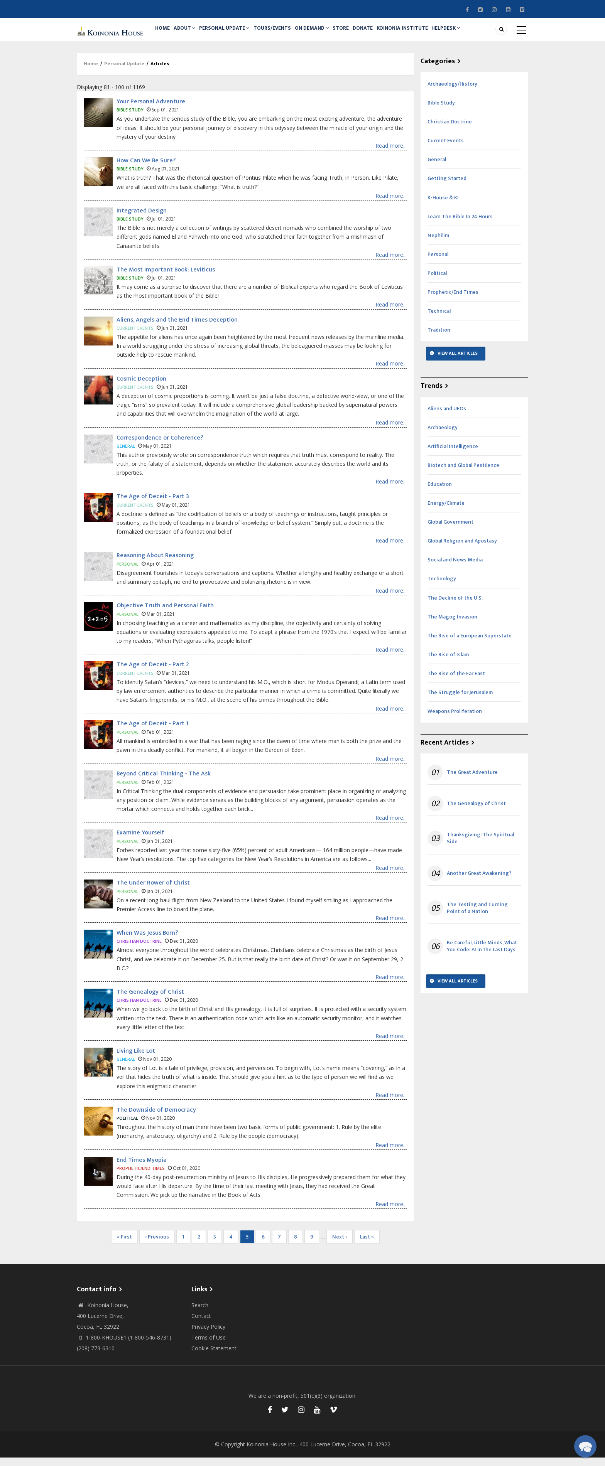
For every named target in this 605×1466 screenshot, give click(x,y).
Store (356, 33)
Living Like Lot (136, 1059)
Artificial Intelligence (453, 454)
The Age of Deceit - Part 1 (152, 732)
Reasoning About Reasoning (155, 564)
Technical (439, 319)
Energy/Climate (446, 511)
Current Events (446, 149)
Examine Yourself (140, 841)
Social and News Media (455, 568)
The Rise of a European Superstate (470, 644)
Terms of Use (208, 1346)
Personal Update (232, 33)
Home (164, 33)
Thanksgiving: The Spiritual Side (480, 847)
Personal (438, 262)
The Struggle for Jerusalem (460, 700)
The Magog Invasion (452, 625)
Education (440, 492)
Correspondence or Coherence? (160, 446)
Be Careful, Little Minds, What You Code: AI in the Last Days (482, 955)
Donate (381, 33)
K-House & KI (443, 206)
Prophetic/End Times (453, 300)
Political (437, 281)
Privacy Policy (208, 1335)
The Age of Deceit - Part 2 (153, 673)
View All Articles (458, 362)
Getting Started (447, 187)
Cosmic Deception (141, 387)
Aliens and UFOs (447, 417)
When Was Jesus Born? (147, 941)
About (189, 33)
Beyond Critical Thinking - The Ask (164, 782)
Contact (201, 1324)
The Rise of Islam (448, 663)
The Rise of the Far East (456, 681)
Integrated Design (142, 219)
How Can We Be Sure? (146, 169)
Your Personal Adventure (151, 110)
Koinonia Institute (423, 33)
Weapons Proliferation (455, 719)
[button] (585, 1446)
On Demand (324, 33)
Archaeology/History (452, 92)
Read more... (391, 154)
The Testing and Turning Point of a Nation (477, 916)
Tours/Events (282, 33)
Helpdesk (470, 33)
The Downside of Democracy (156, 1118)
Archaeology (443, 435)
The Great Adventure (472, 780)
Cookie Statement (214, 1356)
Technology (442, 587)
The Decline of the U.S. (455, 606)
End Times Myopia (142, 1168)
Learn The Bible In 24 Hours (460, 225)
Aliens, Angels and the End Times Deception (177, 328)
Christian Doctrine (450, 130)
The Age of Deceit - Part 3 (153, 505)
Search (199, 1313)
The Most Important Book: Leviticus (166, 278)
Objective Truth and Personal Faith (165, 614)
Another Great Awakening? (479, 881)
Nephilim (438, 243)
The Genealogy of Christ (150, 1000)
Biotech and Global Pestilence (463, 473)
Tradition (439, 338)
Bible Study (441, 111)
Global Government (450, 530)
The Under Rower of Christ (153, 891)
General (437, 168)
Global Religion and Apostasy (462, 549)
